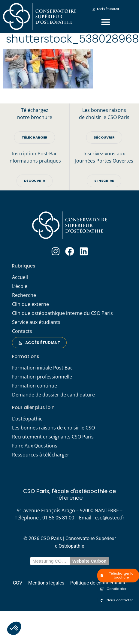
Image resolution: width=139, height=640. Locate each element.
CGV (17, 585)
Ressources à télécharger (40, 456)
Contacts (22, 333)
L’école (19, 288)
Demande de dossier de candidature (53, 396)
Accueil (20, 279)
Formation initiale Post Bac (42, 369)
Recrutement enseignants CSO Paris (53, 438)
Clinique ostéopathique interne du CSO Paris (62, 315)
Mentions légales (46, 585)
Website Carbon (89, 563)
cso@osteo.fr (110, 519)
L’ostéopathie (27, 420)
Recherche (24, 297)
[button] (14, 628)
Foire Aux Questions (34, 447)
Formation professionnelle (42, 378)
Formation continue (34, 387)
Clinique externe (30, 306)
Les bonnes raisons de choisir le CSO (53, 429)
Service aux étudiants (36, 324)
